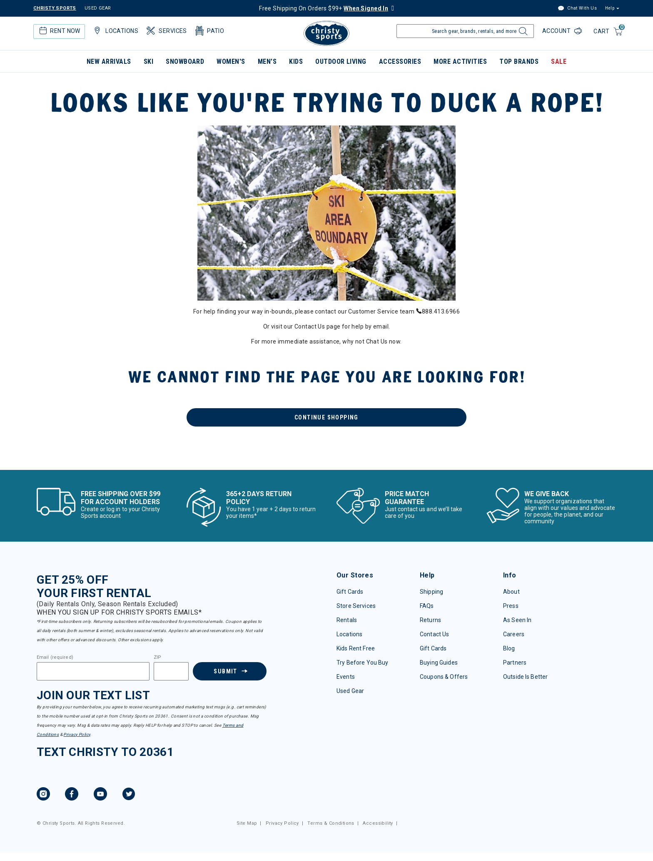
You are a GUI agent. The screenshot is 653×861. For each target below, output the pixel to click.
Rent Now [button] (58, 31)
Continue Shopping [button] (326, 417)
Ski (148, 61)
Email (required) (55, 657)
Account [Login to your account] (557, 31)
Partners (514, 662)
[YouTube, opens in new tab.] (100, 795)
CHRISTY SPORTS (54, 8)
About (511, 591)
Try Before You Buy (362, 662)
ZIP (157, 657)
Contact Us (434, 634)
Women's (231, 61)
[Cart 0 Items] (608, 32)
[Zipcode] (171, 671)
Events (345, 676)
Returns (430, 620)
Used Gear (350, 691)
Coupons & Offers (444, 676)
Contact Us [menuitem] (309, 326)
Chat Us (377, 341)
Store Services (356, 605)
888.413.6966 (438, 311)
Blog (509, 648)
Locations (349, 634)
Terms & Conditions (330, 823)
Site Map (247, 823)
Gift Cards (349, 591)
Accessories (400, 61)
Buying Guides (439, 662)
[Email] (93, 671)
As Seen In (517, 620)
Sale (558, 61)
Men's (267, 61)
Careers (513, 634)
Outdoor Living (340, 61)
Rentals (346, 620)
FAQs (427, 605)
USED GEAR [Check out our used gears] (98, 8)
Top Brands (518, 61)
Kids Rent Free (355, 648)
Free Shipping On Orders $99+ (323, 8)
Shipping (431, 591)
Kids (296, 61)
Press (510, 605)
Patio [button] (209, 31)
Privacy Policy (76, 734)
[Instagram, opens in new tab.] (43, 795)
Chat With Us (577, 8)
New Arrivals (109, 61)
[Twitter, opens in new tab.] (128, 795)
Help (609, 8)
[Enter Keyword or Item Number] (465, 31)
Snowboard (185, 61)
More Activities (460, 61)
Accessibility (378, 823)
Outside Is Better (525, 676)
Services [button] (166, 31)
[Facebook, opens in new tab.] (71, 795)
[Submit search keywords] (522, 33)
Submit (225, 671)
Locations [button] (115, 31)
